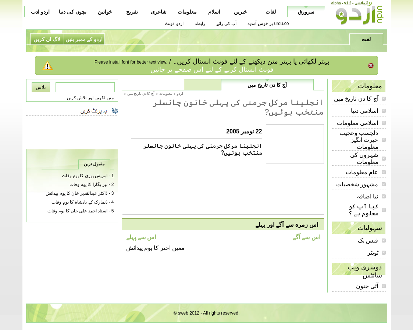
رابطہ (200, 23)
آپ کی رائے (226, 23)
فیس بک (368, 240)
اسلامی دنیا (364, 111)
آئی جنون (367, 286)
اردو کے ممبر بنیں (84, 39)
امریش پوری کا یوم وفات (84, 175)
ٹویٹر (372, 253)
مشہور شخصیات (357, 184)
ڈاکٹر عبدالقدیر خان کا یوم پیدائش (76, 193)
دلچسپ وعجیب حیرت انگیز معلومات (358, 140)
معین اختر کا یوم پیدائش (155, 248)
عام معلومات (362, 172)
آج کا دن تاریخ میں (356, 99)
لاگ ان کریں (46, 39)
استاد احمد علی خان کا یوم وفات (77, 211)
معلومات (165, 94)
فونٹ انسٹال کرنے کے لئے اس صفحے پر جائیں (212, 69)
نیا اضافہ (367, 196)
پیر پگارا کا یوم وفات (88, 184)
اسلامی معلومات (357, 123)
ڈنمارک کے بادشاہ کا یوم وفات (79, 202)
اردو (180, 94)
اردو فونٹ (174, 23)
